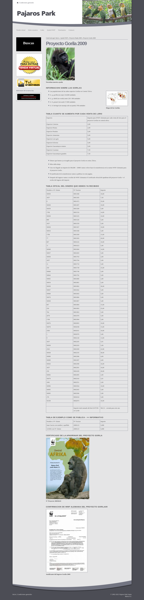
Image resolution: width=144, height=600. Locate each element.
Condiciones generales (26, 3)
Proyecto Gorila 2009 (89, 38)
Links (42, 30)
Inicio (57, 38)
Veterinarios (62, 30)
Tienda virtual (20, 30)
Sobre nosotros (33, 30)
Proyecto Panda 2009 (75, 38)
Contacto (71, 30)
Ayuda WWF (51, 30)
